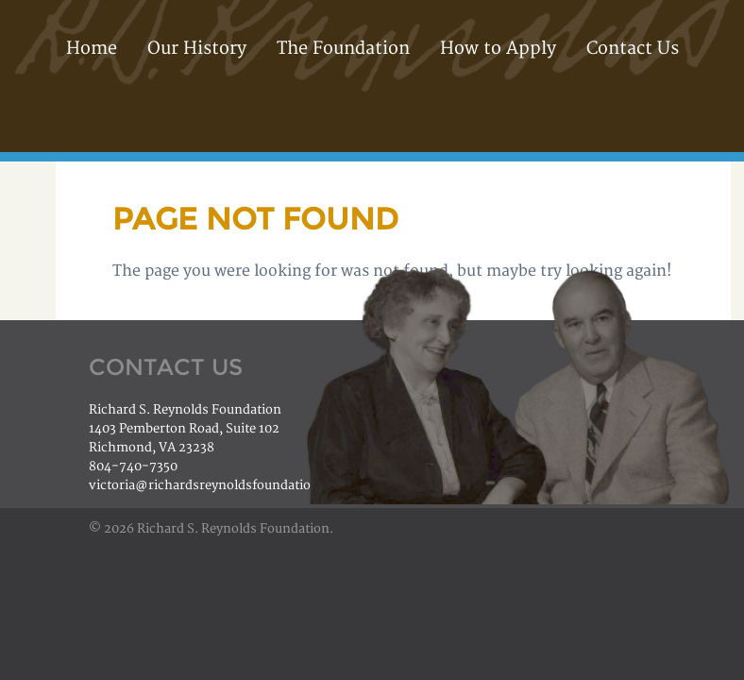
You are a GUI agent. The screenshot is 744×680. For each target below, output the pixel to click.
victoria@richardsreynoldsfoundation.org (216, 485)
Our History (196, 49)
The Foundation (343, 49)
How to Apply (498, 49)
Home (91, 49)
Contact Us (632, 49)
